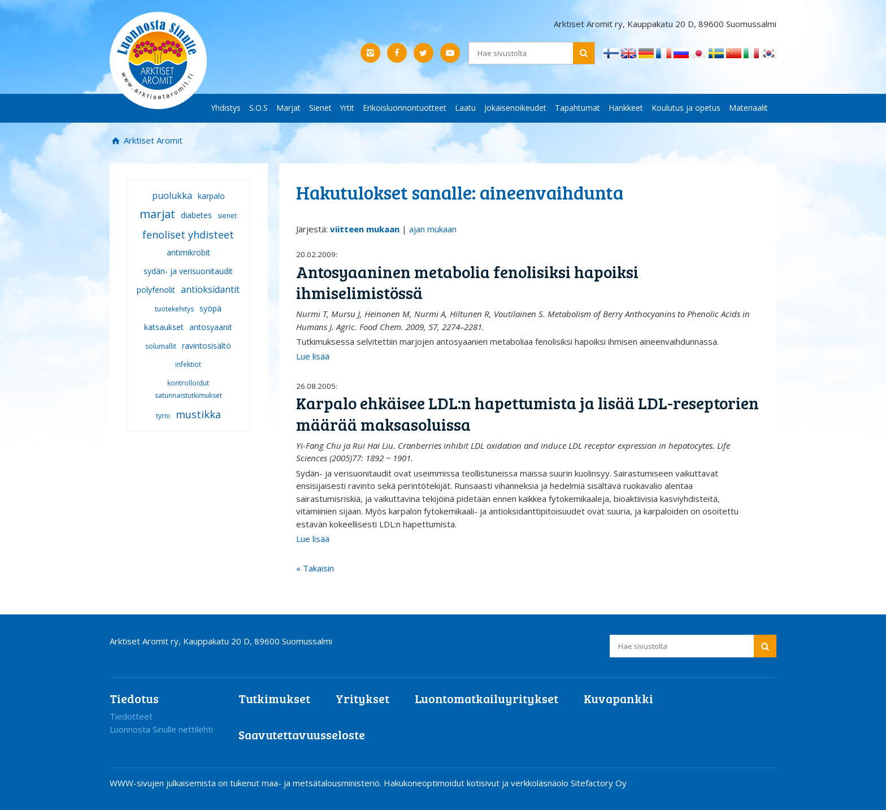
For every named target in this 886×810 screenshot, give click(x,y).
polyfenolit (156, 289)
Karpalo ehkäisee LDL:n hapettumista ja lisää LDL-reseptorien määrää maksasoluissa (527, 413)
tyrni (163, 416)
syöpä (210, 308)
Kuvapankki (618, 698)
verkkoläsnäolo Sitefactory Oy (569, 783)
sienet (227, 215)
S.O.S (258, 107)
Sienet (320, 107)
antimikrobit (188, 252)
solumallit (160, 346)
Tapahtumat (577, 107)
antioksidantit (210, 289)
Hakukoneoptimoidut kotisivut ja (446, 783)
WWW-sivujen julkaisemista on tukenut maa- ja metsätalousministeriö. (247, 783)
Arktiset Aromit (152, 140)
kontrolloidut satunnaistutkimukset (188, 389)
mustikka (198, 414)
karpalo (211, 195)
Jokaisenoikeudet (515, 107)
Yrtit (347, 107)
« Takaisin (315, 568)
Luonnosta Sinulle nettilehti (161, 729)
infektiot (188, 364)
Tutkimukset (274, 698)
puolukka (172, 195)
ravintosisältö (206, 345)
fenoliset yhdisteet (188, 234)
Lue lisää (312, 356)
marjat (157, 214)
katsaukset (164, 327)
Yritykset (362, 698)
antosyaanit (210, 327)
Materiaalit (748, 107)
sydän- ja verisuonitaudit (188, 271)
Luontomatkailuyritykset (486, 698)
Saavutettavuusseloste (301, 734)
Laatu (465, 107)
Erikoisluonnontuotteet (404, 107)
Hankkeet (626, 107)
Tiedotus (134, 698)
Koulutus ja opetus (686, 107)
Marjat (288, 107)
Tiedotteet (131, 716)
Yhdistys (226, 107)
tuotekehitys (174, 309)
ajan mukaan (433, 229)
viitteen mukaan (364, 229)
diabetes (196, 215)
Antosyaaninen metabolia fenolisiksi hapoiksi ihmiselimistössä (467, 282)
